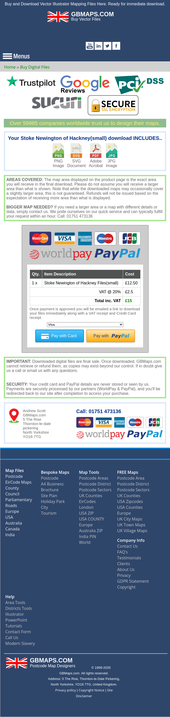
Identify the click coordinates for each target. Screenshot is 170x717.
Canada (12, 530)
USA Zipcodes (130, 501)
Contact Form (18, 631)
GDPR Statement (133, 581)
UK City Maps (129, 519)
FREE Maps (127, 472)
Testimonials (129, 558)
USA (9, 518)
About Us (126, 569)
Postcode (14, 477)
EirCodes (87, 501)
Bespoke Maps (55, 472)
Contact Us (127, 546)
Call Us (11, 637)
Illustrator (14, 614)
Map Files (14, 471)
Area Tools (15, 602)
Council (12, 495)
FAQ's (122, 552)
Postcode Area (130, 478)
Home (10, 67)
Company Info (131, 540)
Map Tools (89, 472)
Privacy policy (65, 690)
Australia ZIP (91, 530)
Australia (13, 524)
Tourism (48, 513)
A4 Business (52, 484)
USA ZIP (86, 513)
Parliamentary (18, 500)
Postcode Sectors (95, 489)
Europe (12, 512)
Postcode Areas (93, 478)
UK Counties (90, 495)
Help (9, 596)
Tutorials (13, 626)
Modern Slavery (20, 643)
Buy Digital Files (35, 67)
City (44, 507)
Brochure (49, 489)
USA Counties (130, 507)
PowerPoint (16, 620)
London (86, 507)
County (12, 489)
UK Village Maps (132, 530)
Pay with (101, 336)
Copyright (126, 587)
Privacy (124, 575)
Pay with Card (64, 336)
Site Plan (49, 495)
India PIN (87, 536)
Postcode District (95, 484)
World (84, 542)
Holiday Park (53, 501)
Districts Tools (18, 608)
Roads (11, 506)
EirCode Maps (18, 483)
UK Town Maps (131, 525)
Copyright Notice (91, 690)
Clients (123, 563)
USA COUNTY (91, 519)
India (10, 535)
